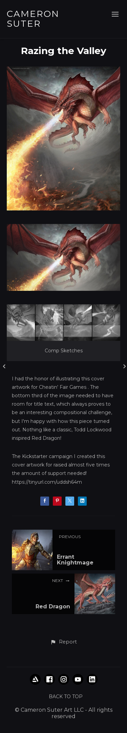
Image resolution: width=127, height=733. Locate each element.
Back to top (66, 696)
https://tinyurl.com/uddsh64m (47, 482)
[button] (63, 642)
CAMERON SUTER (33, 18)
